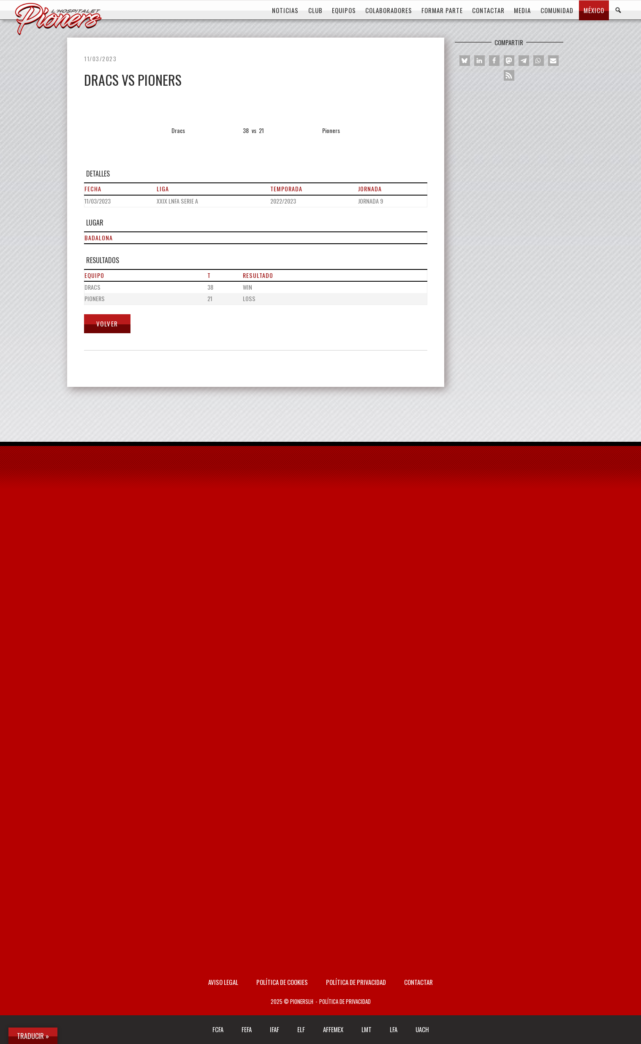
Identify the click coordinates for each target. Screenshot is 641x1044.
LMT (366, 1029)
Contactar (418, 982)
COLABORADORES (388, 10)
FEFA (247, 1029)
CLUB (315, 10)
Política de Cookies (282, 982)
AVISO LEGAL (223, 982)
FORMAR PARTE (442, 10)
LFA (393, 1029)
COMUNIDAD (557, 10)
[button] (464, 60)
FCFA (217, 1029)
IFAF (274, 1029)
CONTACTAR (488, 10)
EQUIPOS (344, 10)
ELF (301, 1029)
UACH (422, 1029)
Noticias (285, 10)
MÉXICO (594, 10)
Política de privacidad (356, 982)
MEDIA (522, 10)
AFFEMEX (333, 1029)
